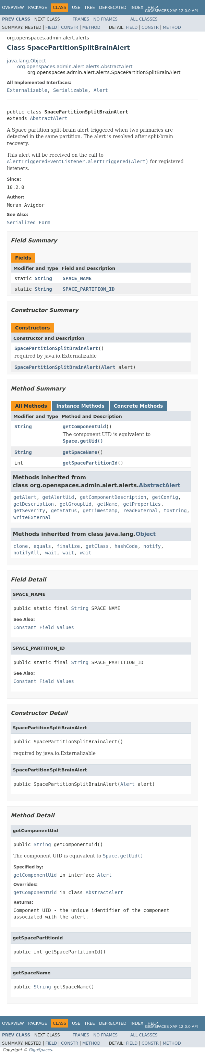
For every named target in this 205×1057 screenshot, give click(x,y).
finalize (68, 546)
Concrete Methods (138, 406)
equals (42, 546)
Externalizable (27, 90)
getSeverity (29, 510)
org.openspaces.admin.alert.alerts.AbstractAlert (74, 66)
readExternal (140, 510)
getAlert (24, 497)
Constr (69, 27)
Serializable (70, 90)
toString (175, 510)
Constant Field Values (43, 627)
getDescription (33, 504)
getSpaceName (80, 452)
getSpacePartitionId (90, 463)
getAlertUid (58, 497)
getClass (97, 546)
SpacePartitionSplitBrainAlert (56, 348)
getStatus (64, 510)
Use (76, 7)
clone (20, 546)
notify (152, 546)
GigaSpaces (40, 1049)
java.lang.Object (26, 60)
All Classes (143, 19)
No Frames (105, 19)
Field (51, 27)
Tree (89, 7)
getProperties (142, 504)
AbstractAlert (49, 118)
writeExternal (32, 517)
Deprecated (112, 7)
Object (146, 534)
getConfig (165, 497)
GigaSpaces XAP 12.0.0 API (171, 11)
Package (37, 7)
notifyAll (26, 552)
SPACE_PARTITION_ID (89, 289)
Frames (81, 19)
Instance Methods (80, 406)
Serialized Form (28, 222)
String (43, 278)
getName (107, 504)
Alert (101, 90)
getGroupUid (76, 504)
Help (152, 7)
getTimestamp (100, 510)
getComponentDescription (113, 497)
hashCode (125, 546)
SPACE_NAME (77, 278)
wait (51, 552)
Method (91, 27)
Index (137, 7)
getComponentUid (84, 426)
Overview (13, 7)
